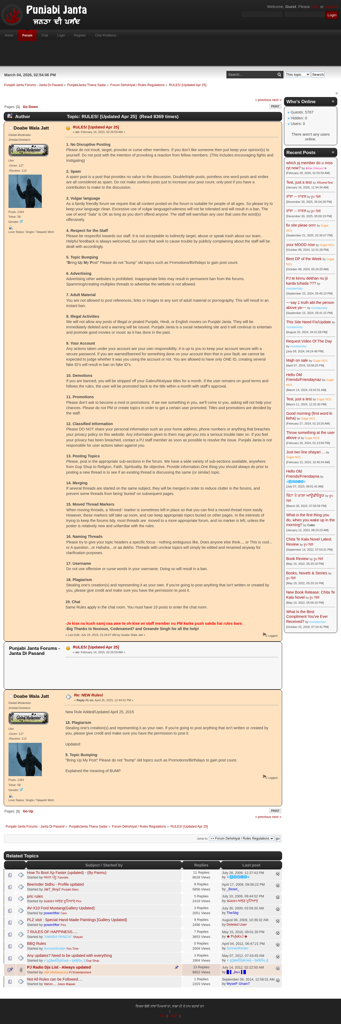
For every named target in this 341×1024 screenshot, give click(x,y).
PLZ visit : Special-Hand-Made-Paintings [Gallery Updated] (77, 920)
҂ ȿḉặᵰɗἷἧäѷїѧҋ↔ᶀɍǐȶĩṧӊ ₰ (64, 960)
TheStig (232, 913)
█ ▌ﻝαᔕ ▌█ (236, 972)
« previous (263, 100)
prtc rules (35, 896)
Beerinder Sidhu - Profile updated (55, 884)
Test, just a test (299, 182)
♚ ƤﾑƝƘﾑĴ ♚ (237, 936)
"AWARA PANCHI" (58, 937)
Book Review (297, 559)
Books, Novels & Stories (306, 573)
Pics (78, 901)
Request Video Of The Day (309, 341)
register (331, 7)
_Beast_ (233, 889)
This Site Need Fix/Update (308, 322)
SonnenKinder (55, 948)
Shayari (78, 936)
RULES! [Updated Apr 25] (96, 127)
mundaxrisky (294, 288)
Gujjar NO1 (327, 245)
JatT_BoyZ (52, 889)
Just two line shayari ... (305, 452)
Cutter (311, 525)
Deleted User (237, 924)
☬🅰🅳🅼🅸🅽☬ (238, 877)
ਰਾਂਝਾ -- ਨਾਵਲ (296, 196)
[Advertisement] (170, 54)
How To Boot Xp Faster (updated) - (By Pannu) (67, 872)
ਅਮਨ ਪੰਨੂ (50, 877)
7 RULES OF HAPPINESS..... (52, 932)
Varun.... (50, 984)
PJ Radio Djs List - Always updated (59, 967)
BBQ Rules (36, 943)
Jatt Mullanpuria (56, 972)
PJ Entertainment (80, 972)
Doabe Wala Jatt (31, 128)
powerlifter (52, 913)
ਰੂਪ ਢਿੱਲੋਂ (315, 196)
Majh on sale (297, 360)
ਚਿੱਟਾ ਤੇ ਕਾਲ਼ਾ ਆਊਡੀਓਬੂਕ (305, 495)
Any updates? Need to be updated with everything (69, 955)
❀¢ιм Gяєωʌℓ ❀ (316, 168)
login (315, 7)
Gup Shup (92, 960)
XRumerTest (325, 182)
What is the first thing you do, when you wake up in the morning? (310, 520)
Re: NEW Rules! (88, 695)
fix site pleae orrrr (301, 225)
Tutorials (62, 877)
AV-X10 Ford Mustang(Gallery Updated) (61, 908)
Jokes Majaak (66, 984)
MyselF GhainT (238, 984)
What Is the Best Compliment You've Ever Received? (307, 617)
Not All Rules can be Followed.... (54, 979)
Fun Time (73, 948)
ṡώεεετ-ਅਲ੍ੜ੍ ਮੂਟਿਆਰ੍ (59, 901)
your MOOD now (300, 245)
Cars (64, 913)
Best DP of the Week (304, 259)
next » (276, 100)
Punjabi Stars (69, 889)
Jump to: (202, 838)
